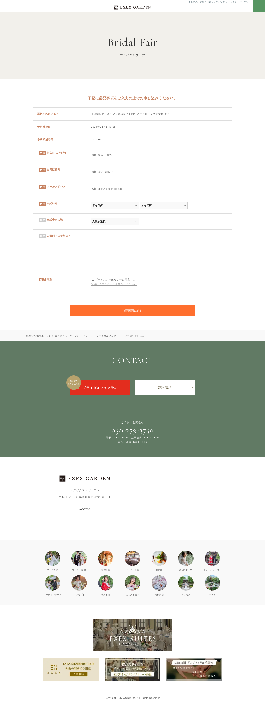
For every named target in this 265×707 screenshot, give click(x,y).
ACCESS (85, 509)
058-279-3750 (133, 430)
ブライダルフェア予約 (100, 387)
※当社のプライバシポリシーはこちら (114, 284)
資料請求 (165, 387)
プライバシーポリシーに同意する (113, 279)
